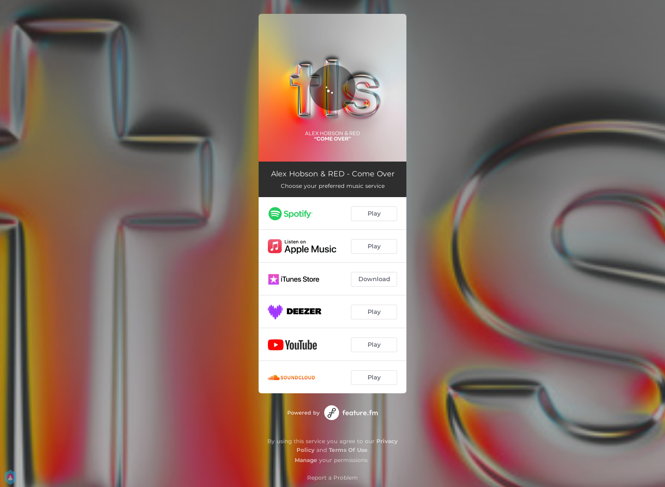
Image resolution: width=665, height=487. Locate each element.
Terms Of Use (348, 449)
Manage (306, 460)
